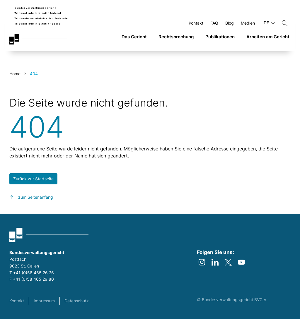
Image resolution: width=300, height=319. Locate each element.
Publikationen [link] (220, 37)
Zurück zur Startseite (33, 178)
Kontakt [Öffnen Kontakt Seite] (196, 22)
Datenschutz (76, 300)
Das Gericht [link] (134, 37)
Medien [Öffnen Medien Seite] (248, 22)
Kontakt (16, 300)
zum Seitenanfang (35, 197)
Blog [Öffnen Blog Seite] (229, 22)
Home (15, 73)
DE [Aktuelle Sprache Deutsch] (269, 22)
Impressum (44, 300)
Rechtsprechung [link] (176, 37)
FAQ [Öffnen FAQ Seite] (214, 22)
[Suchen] (285, 23)
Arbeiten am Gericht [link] (267, 37)
